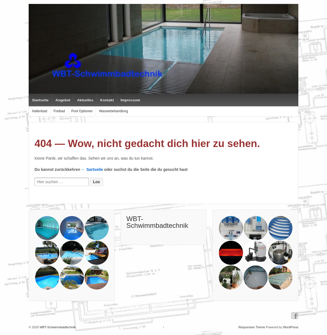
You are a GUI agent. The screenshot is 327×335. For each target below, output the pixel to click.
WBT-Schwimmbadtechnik (157, 222)
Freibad (59, 111)
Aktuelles (85, 100)
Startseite (40, 100)
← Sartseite (92, 169)
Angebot (62, 100)
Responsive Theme (252, 327)
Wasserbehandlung (113, 111)
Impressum (130, 100)
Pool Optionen (82, 111)
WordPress (290, 327)
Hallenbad (39, 111)
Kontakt (107, 100)
